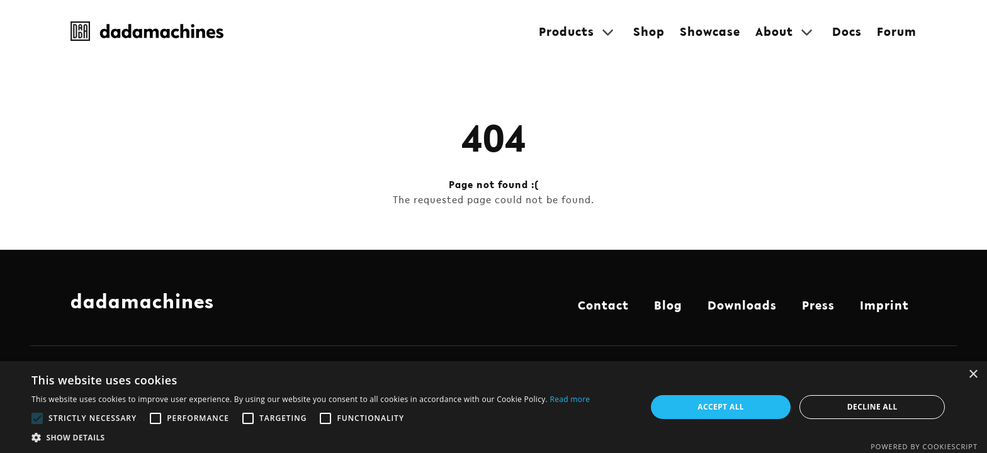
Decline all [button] (872, 406)
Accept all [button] (720, 406)
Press (818, 305)
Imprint (884, 305)
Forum (896, 31)
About (774, 31)
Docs (847, 31)
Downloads (742, 305)
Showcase (710, 31)
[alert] (493, 407)
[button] (310, 437)
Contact (603, 305)
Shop (649, 31)
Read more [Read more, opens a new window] (570, 399)
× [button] (973, 374)
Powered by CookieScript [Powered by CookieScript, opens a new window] (924, 446)
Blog (668, 305)
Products (566, 31)
